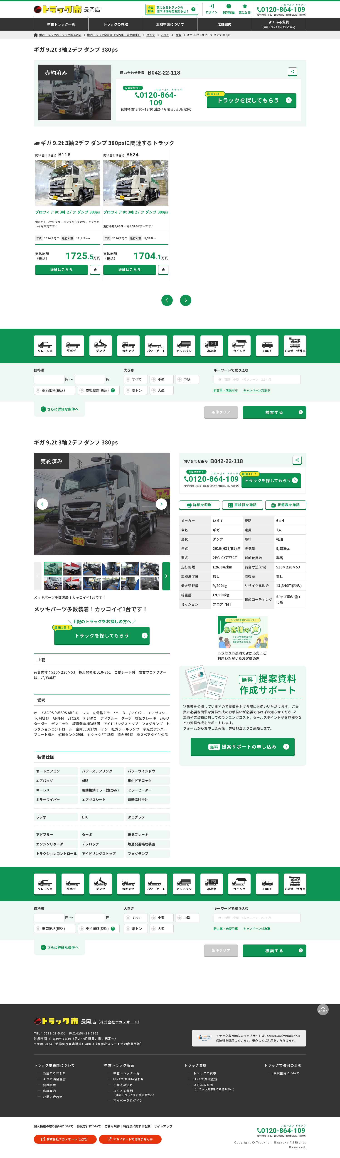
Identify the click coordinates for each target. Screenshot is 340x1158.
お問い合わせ (53, 1098)
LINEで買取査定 (205, 1080)
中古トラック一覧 (126, 1075)
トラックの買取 (205, 1075)
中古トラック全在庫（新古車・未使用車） (113, 34)
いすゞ (165, 34)
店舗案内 (49, 1092)
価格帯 (39, 371)
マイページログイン (128, 1102)
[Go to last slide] (42, 505)
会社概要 (49, 1086)
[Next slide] (161, 505)
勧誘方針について (89, 1128)
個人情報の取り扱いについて (53, 1128)
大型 (178, 34)
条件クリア (221, 412)
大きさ (129, 371)
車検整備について (286, 1075)
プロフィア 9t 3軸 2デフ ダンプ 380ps (67, 212)
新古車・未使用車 (226, 391)
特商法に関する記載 (136, 1128)
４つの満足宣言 (54, 1080)
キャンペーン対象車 (256, 391)
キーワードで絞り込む (231, 371)
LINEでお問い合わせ (128, 1080)
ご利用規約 (112, 1128)
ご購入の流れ (123, 1086)
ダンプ (150, 34)
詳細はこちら (61, 269)
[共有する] (292, 71)
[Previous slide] (38, 577)
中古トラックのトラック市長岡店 (60, 34)
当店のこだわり (54, 1075)
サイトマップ (163, 1128)
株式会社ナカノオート (119, 1023)
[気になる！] (95, 269)
